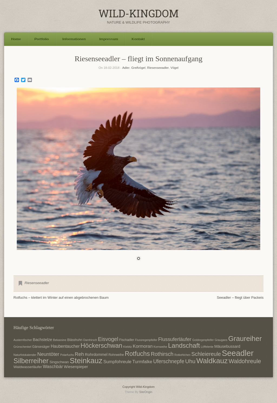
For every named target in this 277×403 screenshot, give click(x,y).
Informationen (74, 39)
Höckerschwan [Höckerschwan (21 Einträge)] (101, 345)
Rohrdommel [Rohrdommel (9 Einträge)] (96, 354)
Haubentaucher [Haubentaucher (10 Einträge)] (65, 346)
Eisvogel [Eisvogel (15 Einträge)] (108, 339)
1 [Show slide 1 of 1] (138, 259)
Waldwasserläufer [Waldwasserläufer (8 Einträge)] (28, 367)
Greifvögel (138, 67)
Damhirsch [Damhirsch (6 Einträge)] (90, 340)
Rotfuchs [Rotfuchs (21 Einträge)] (137, 353)
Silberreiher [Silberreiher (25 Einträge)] (31, 361)
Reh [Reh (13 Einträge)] (79, 354)
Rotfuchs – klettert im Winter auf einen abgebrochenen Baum (61, 297)
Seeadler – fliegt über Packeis (240, 297)
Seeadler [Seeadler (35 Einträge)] (237, 353)
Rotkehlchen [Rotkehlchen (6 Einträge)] (182, 354)
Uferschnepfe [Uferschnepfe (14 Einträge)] (168, 361)
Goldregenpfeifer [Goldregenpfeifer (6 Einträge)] (203, 340)
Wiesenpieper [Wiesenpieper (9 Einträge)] (76, 367)
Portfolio (41, 39)
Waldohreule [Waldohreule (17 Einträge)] (245, 361)
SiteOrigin (145, 392)
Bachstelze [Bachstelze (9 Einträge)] (42, 339)
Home (16, 39)
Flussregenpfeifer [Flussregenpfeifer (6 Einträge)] (146, 340)
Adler (126, 67)
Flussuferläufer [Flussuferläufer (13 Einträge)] (175, 339)
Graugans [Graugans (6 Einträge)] (221, 340)
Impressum (108, 39)
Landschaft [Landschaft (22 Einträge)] (184, 345)
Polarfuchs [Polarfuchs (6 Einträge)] (67, 354)
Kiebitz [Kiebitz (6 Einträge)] (127, 346)
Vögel (174, 67)
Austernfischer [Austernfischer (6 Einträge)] (23, 340)
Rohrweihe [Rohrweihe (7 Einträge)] (116, 355)
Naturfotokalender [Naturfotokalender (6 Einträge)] (25, 354)
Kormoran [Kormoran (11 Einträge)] (143, 346)
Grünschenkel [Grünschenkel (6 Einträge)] (22, 346)
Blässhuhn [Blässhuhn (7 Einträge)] (75, 340)
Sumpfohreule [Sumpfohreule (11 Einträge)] (117, 361)
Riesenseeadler (158, 67)
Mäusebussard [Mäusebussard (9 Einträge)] (227, 346)
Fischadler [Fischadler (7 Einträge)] (126, 340)
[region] (138, 177)
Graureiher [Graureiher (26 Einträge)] (245, 338)
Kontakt (138, 39)
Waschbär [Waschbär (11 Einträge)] (53, 366)
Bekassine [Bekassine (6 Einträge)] (59, 340)
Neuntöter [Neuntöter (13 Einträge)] (48, 354)
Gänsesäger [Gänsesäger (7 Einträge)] (41, 347)
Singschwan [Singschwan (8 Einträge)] (59, 362)
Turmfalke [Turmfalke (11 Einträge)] (142, 361)
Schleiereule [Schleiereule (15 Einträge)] (206, 354)
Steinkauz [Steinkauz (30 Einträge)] (86, 360)
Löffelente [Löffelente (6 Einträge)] (207, 346)
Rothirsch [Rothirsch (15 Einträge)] (162, 354)
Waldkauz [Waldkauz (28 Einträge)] (212, 361)
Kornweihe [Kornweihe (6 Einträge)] (160, 346)
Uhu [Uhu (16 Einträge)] (190, 361)
